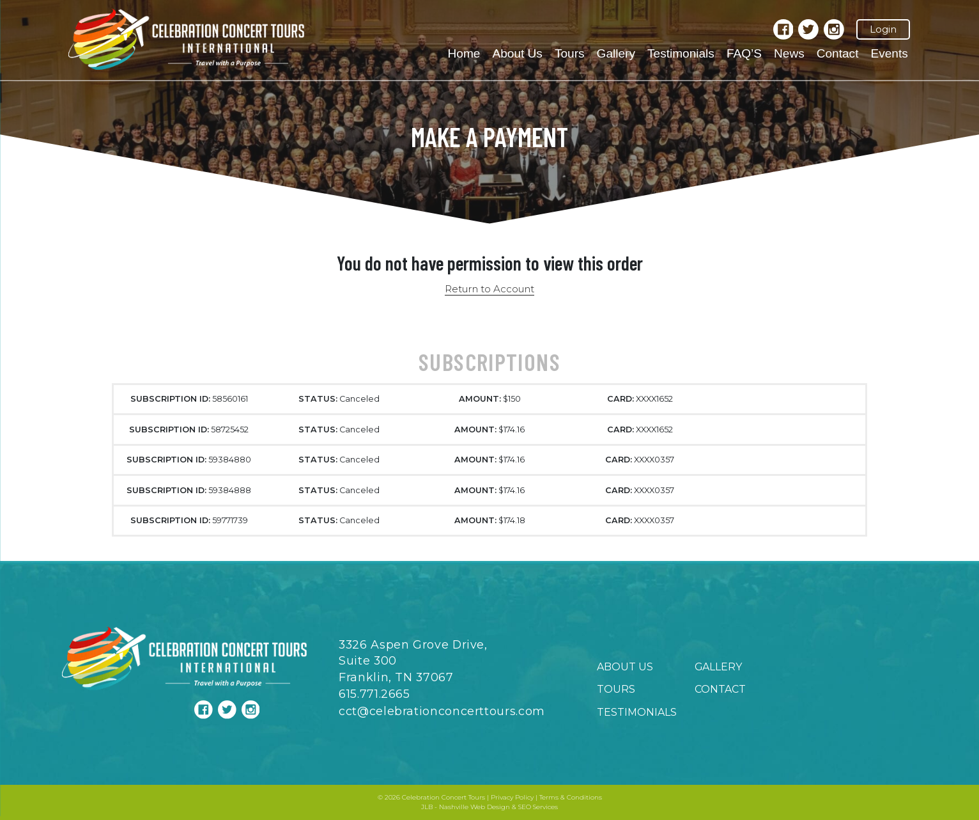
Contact (838, 53)
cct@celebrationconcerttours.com (442, 711)
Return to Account (489, 289)
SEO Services (538, 807)
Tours (570, 53)
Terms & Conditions (570, 797)
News (789, 53)
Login (883, 29)
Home (464, 53)
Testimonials (680, 53)
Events (888, 53)
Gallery (616, 53)
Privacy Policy (512, 797)
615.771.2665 (374, 693)
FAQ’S (744, 53)
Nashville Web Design (474, 807)
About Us (517, 53)
